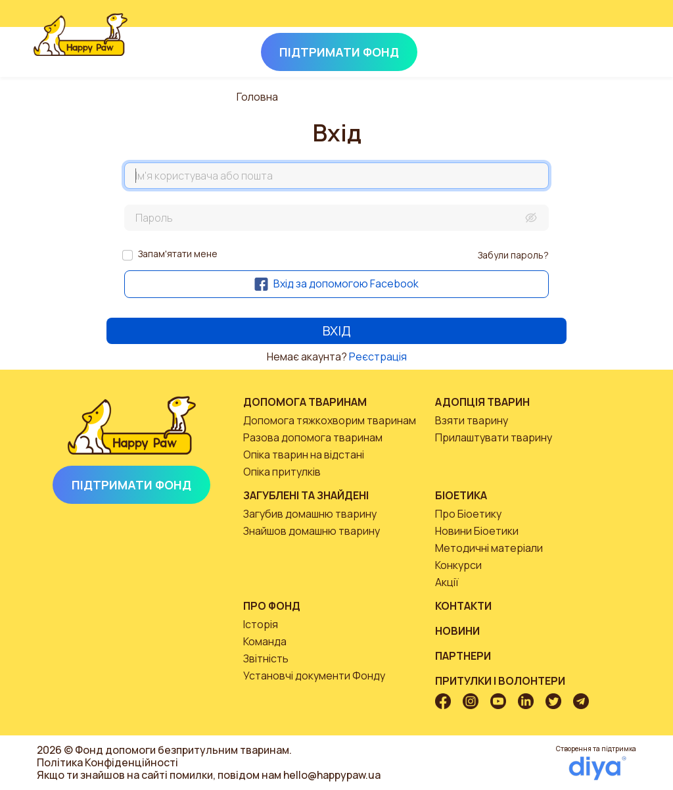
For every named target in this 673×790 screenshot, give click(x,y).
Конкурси (458, 565)
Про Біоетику (468, 513)
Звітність (266, 658)
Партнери (463, 656)
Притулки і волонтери (500, 681)
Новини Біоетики (477, 531)
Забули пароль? (513, 255)
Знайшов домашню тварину (311, 531)
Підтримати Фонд (131, 485)
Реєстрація (378, 356)
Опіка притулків (282, 471)
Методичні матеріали (489, 548)
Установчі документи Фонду (314, 675)
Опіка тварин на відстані (303, 454)
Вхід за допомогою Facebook (336, 283)
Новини (457, 631)
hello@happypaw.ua (332, 775)
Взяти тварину (471, 420)
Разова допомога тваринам (313, 437)
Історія (260, 624)
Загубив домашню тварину (310, 513)
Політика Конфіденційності (107, 762)
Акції (447, 582)
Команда (265, 641)
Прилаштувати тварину (493, 437)
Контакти (463, 606)
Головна (257, 96)
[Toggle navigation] (621, 49)
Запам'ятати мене (178, 253)
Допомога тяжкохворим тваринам (329, 420)
